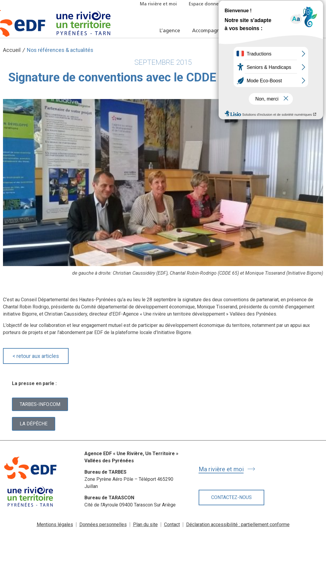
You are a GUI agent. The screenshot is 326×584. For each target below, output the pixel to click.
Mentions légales (55, 524)
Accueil (12, 50)
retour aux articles (36, 356)
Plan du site (145, 524)
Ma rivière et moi (158, 4)
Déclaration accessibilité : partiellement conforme (238, 524)
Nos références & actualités (60, 50)
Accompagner (208, 30)
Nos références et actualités (271, 30)
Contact (172, 524)
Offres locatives (270, 4)
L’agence (170, 30)
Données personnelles (103, 524)
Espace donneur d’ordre (215, 4)
